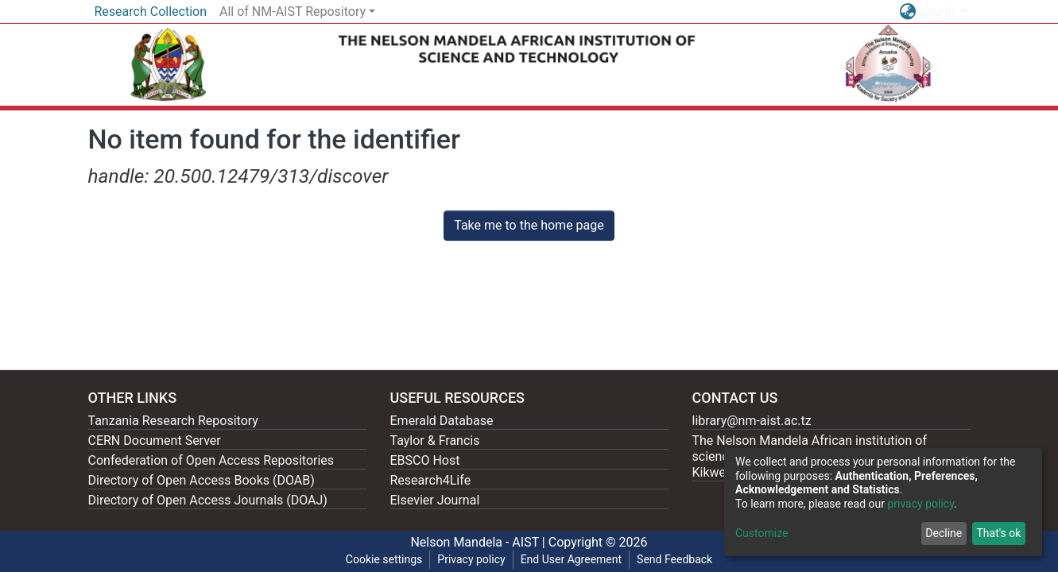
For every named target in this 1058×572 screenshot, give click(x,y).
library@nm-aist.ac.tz (752, 420)
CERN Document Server (154, 440)
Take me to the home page (529, 225)
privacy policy (920, 503)
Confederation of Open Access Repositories (211, 460)
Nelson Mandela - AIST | (479, 542)
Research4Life (430, 480)
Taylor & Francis (435, 440)
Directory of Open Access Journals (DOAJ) (207, 500)
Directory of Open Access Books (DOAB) (201, 480)
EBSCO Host (425, 460)
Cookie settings (384, 559)
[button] (908, 12)
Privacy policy (471, 559)
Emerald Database (442, 420)
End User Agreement (571, 559)
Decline (943, 533)
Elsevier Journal (435, 500)
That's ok (998, 533)
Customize (761, 533)
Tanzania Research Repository (173, 420)
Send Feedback (674, 559)
